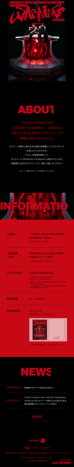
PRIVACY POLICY (31, 460)
